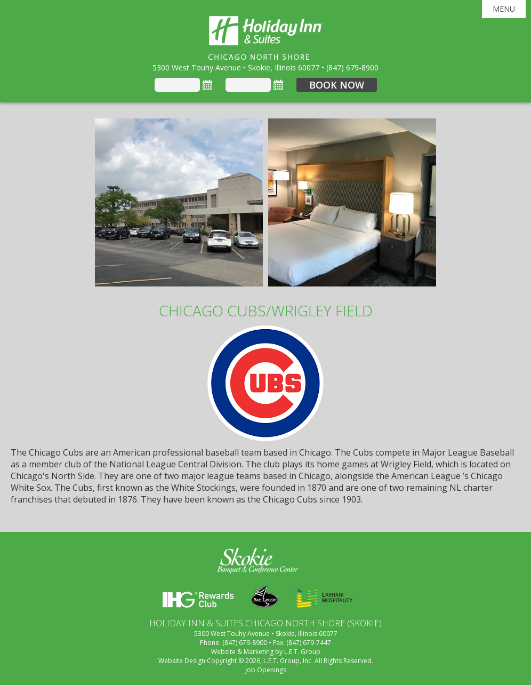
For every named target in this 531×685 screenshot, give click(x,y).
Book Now (336, 84)
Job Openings (265, 669)
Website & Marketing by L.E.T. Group (265, 651)
